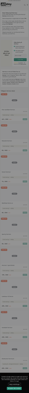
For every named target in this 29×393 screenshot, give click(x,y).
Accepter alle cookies (14, 388)
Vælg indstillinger (14, 384)
